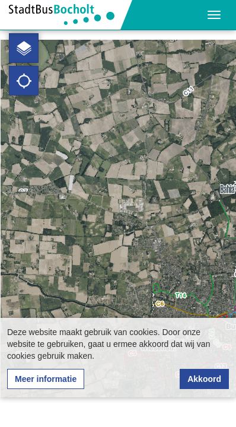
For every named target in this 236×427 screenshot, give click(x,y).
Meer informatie (45, 379)
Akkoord (204, 379)
